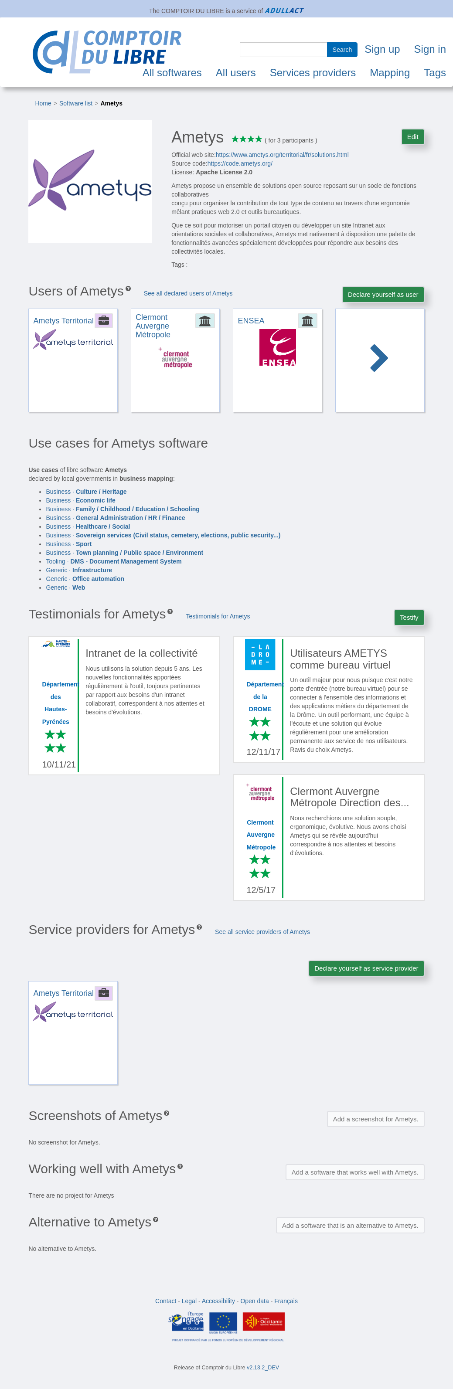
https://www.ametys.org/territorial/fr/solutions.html (282, 154)
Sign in (430, 49)
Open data (254, 1300)
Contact (165, 1300)
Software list (75, 103)
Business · (86, 491)
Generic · (79, 570)
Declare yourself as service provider (366, 968)
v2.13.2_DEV (263, 1368)
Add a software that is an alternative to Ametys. (350, 1225)
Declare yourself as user (383, 294)
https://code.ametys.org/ (240, 163)
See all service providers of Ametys (262, 931)
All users (236, 72)
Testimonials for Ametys (218, 616)
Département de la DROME (265, 697)
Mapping (390, 72)
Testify (409, 617)
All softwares (172, 72)
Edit (413, 136)
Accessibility (218, 1300)
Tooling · (113, 561)
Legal (189, 1300)
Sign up (382, 49)
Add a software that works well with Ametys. (355, 1172)
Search (342, 49)
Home (43, 103)
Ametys (111, 103)
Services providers (313, 72)
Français (286, 1300)
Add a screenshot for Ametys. (376, 1119)
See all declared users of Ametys (188, 293)
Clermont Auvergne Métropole (261, 835)
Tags (435, 72)
